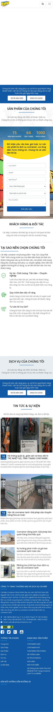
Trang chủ (5, 644)
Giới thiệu (4, 647)
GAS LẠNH (31, 661)
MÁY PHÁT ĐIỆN (33, 665)
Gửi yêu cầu (26, 209)
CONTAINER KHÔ (33, 647)
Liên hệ (3, 661)
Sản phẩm (4, 651)
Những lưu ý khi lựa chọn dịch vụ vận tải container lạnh (33, 566)
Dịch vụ (3, 654)
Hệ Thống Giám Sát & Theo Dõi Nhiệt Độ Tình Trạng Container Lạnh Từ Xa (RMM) (39, 671)
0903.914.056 (36, 98)
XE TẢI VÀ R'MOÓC (34, 658)
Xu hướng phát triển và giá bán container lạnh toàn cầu (32, 549)
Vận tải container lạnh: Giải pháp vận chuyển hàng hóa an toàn (29, 513)
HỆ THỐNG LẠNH (33, 654)
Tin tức (3, 658)
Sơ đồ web (5, 665)
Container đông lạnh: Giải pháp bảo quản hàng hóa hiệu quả (34, 533)
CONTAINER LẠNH (33, 644)
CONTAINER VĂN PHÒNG (36, 651)
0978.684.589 (17, 98)
